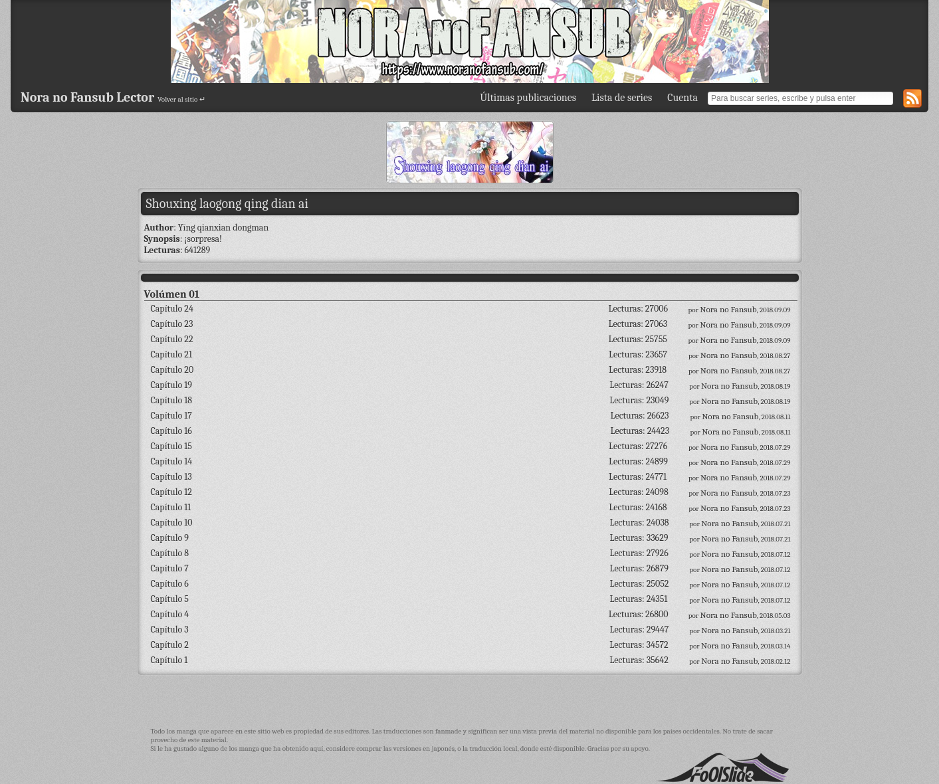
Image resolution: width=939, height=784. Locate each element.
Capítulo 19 (172, 385)
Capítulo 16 (171, 431)
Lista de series (621, 98)
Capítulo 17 (171, 415)
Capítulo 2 (170, 644)
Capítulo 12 (171, 492)
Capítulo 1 (169, 660)
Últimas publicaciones (528, 98)
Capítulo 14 (172, 461)
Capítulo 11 (171, 507)
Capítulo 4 (170, 614)
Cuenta (682, 98)
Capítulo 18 (172, 400)
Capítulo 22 (172, 339)
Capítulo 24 (172, 308)
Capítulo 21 (171, 354)
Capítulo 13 (171, 476)
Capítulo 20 (172, 369)
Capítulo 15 (172, 446)
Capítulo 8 (170, 553)
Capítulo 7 (170, 568)
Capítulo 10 (172, 522)
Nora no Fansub (728, 309)
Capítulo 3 (170, 629)
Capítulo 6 (170, 583)
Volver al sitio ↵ (181, 99)
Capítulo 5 (170, 599)
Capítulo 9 (170, 537)
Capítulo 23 (172, 324)
